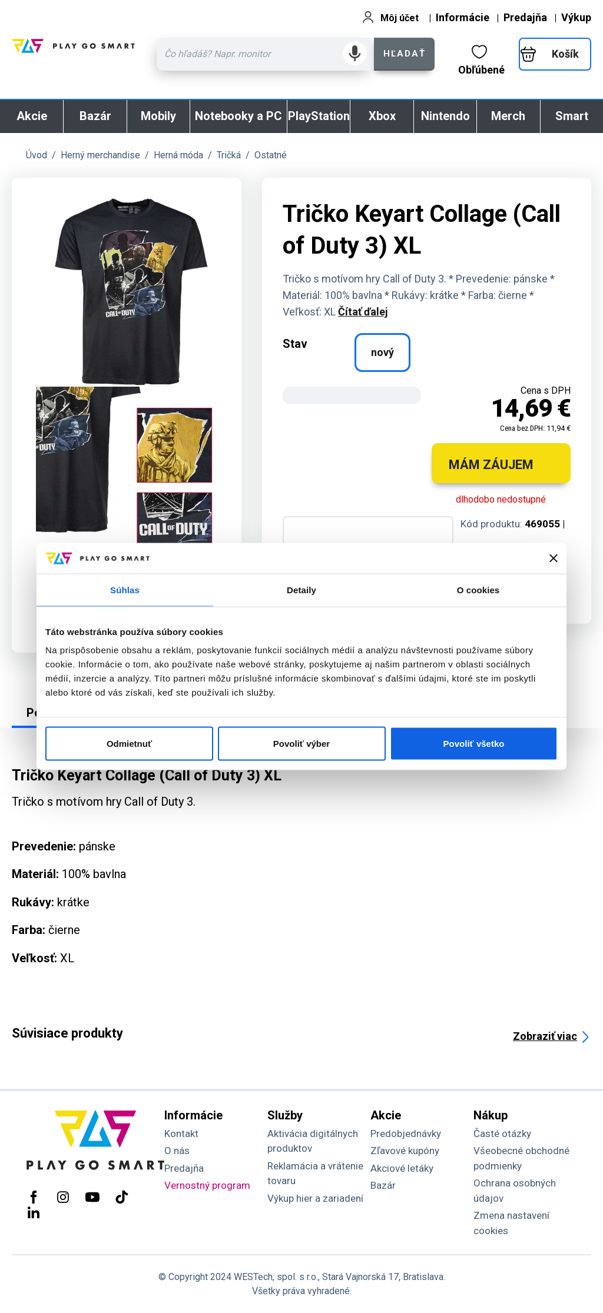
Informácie (462, 17)
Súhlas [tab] (125, 589)
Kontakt (181, 1133)
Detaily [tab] (301, 589)
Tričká (229, 155)
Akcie (31, 116)
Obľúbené (481, 60)
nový (382, 352)
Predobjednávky (405, 1133)
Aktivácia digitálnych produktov (312, 1141)
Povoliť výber (301, 744)
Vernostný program (207, 1185)
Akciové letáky (401, 1168)
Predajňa (525, 17)
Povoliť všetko (474, 744)
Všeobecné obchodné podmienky (521, 1158)
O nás (177, 1150)
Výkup (576, 17)
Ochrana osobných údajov (514, 1190)
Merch (508, 116)
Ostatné (270, 155)
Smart (571, 116)
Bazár (95, 116)
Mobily (158, 116)
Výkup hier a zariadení (315, 1198)
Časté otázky (502, 1133)
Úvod (36, 155)
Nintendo (445, 116)
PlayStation (319, 116)
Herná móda (178, 155)
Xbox (382, 116)
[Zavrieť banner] (553, 558)
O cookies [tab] (478, 589)
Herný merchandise (100, 155)
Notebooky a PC (238, 116)
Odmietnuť (129, 744)
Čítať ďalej (363, 311)
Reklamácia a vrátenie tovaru (315, 1173)
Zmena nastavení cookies (511, 1222)
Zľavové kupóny (404, 1150)
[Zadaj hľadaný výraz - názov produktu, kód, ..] (265, 54)
